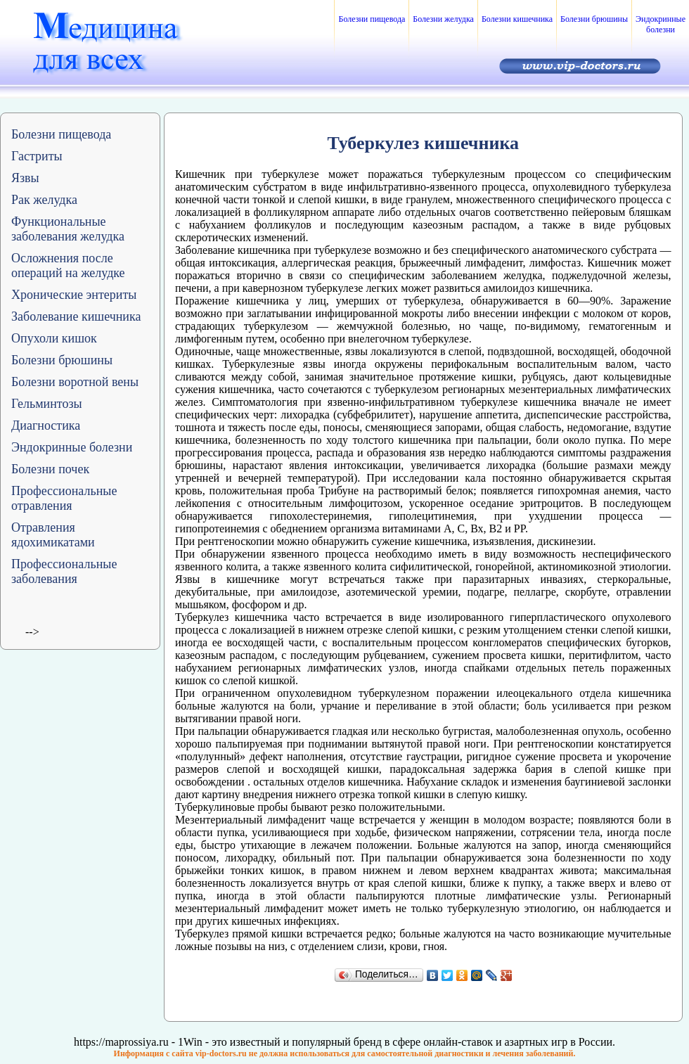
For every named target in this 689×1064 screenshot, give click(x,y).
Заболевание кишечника (76, 316)
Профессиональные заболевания (64, 571)
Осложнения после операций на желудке (68, 265)
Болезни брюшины (594, 19)
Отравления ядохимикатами (53, 534)
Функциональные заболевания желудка (67, 228)
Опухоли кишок (54, 338)
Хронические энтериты (73, 295)
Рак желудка (44, 200)
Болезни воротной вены (75, 382)
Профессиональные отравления (64, 498)
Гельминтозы (46, 404)
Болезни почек (50, 469)
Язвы (25, 178)
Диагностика (45, 425)
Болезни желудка (443, 19)
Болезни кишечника (517, 19)
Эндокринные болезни (660, 24)
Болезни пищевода (371, 19)
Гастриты (37, 156)
